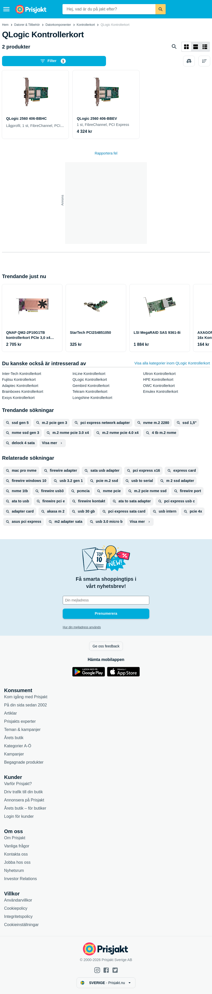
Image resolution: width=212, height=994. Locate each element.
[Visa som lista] (195, 46)
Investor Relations (20, 879)
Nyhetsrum (14, 870)
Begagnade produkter (24, 762)
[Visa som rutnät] (186, 46)
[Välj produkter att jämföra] (189, 61)
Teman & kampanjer (22, 729)
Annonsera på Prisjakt (24, 800)
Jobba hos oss (17, 862)
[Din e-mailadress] (106, 600)
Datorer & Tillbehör (27, 25)
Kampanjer (14, 754)
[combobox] (108, 9)
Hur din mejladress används (82, 627)
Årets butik (14, 738)
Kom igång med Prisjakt (25, 697)
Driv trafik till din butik (23, 792)
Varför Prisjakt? (18, 784)
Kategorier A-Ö (17, 746)
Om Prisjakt (14, 838)
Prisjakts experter (20, 721)
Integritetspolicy (18, 916)
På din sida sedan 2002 (25, 705)
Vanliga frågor (16, 846)
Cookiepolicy (15, 908)
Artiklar (10, 713)
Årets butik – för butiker (25, 808)
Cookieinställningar (21, 924)
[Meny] (6, 9)
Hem (5, 25)
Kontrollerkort (86, 25)
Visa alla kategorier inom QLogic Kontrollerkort (172, 363)
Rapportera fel (106, 153)
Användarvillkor (18, 900)
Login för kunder (19, 816)
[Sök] (160, 9)
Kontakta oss (16, 854)
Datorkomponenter (58, 25)
